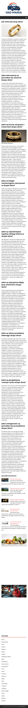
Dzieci (2, 644)
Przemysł (3, 673)
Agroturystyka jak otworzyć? (17, 488)
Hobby (3, 651)
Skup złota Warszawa (15, 479)
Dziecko (3, 647)
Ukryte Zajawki (4, 691)
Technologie (4, 683)
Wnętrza (3, 698)
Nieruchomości (5, 664)
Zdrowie (3, 700)
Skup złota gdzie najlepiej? (17, 499)
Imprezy (3, 654)
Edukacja (3, 649)
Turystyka (3, 688)
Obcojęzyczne (4, 666)
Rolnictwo (3, 676)
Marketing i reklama (6, 656)
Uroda (2, 693)
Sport (2, 681)
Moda (2, 659)
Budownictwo (4, 642)
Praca (2, 669)
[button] (26, 17)
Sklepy (2, 678)
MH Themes (22, 706)
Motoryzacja (4, 661)
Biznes (3, 639)
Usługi (2, 696)
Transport (3, 686)
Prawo (3, 671)
